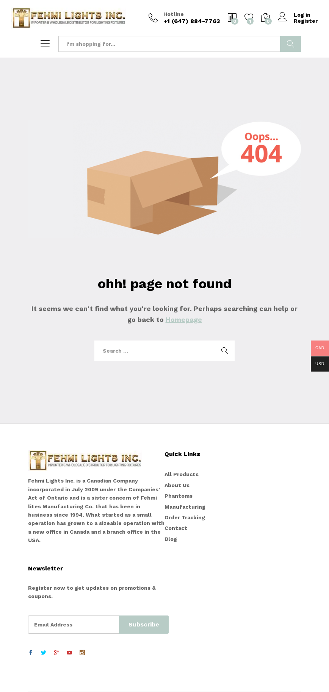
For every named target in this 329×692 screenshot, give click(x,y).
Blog (170, 539)
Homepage (184, 319)
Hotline (173, 14)
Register (306, 21)
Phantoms (178, 496)
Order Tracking (184, 517)
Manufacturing (184, 507)
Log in (294, 15)
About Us (177, 485)
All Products (181, 474)
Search (290, 44)
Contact (175, 528)
